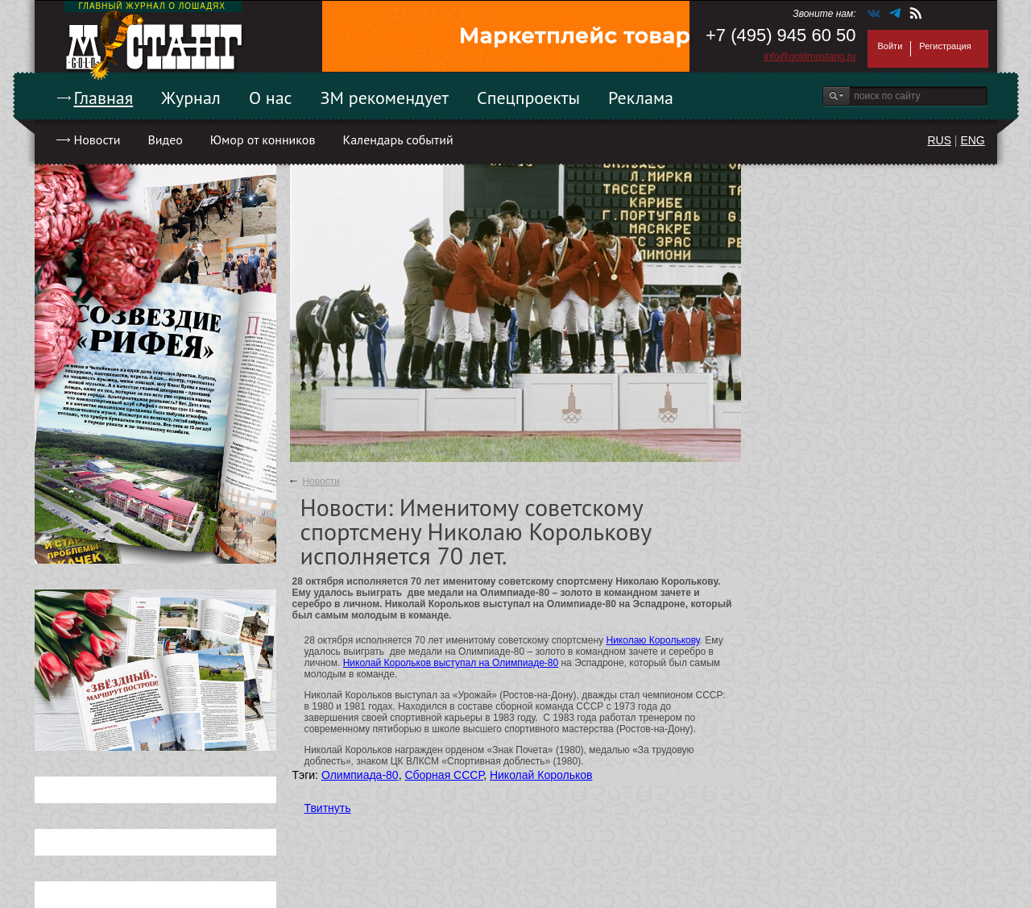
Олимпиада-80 (360, 774)
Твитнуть (327, 808)
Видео (164, 139)
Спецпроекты (528, 97)
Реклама (640, 97)
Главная (104, 97)
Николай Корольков (541, 774)
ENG (972, 140)
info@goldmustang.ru (809, 56)
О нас (270, 97)
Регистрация (945, 46)
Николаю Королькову (652, 640)
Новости (97, 139)
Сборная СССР (443, 774)
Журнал (191, 97)
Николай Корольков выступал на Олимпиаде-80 (450, 663)
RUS (939, 140)
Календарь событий (397, 139)
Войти (890, 46)
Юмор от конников (263, 139)
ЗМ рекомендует (385, 97)
